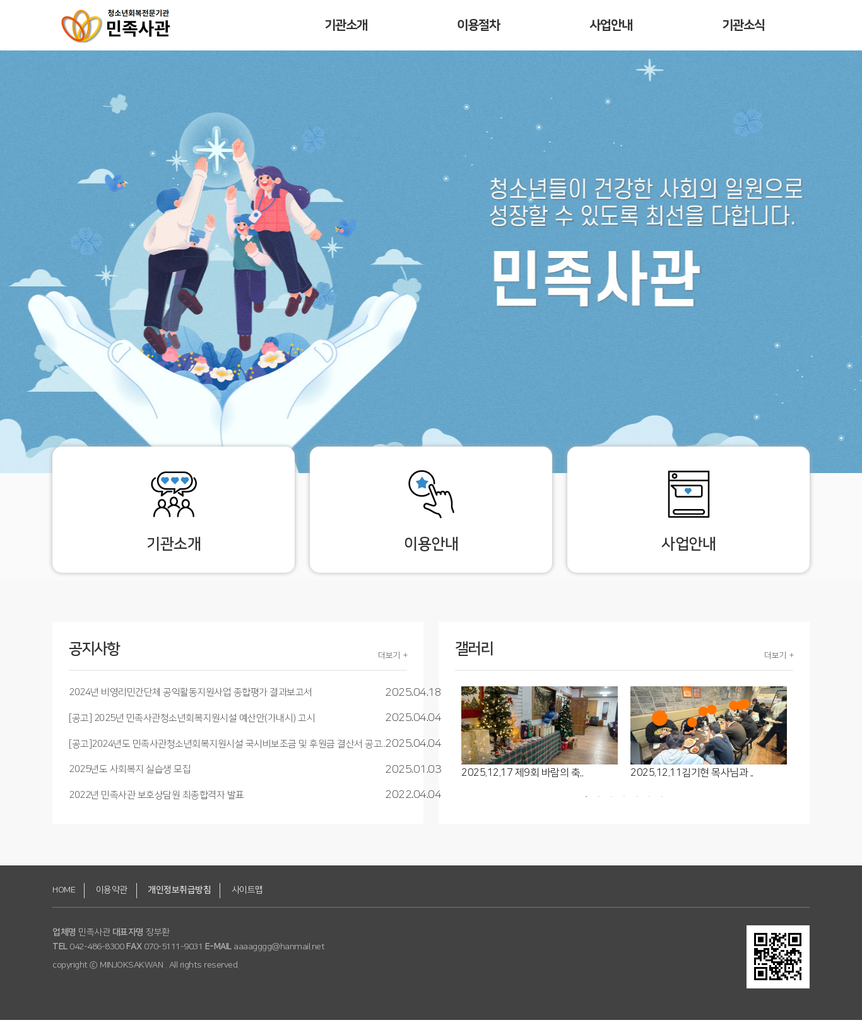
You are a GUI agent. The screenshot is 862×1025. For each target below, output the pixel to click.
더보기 (389, 659)
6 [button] (649, 801)
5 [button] (636, 801)
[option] (539, 738)
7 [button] (662, 801)
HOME (63, 894)
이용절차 (478, 25)
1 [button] (586, 801)
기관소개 (346, 25)
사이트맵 (247, 894)
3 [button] (611, 801)
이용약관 (111, 894)
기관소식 (743, 25)
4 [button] (624, 801)
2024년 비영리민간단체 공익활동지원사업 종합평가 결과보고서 (190, 697)
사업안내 (611, 25)
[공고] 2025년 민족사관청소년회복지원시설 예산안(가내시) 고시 (192, 723)
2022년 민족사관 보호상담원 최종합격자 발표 (156, 799)
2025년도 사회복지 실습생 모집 (130, 774)
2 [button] (599, 801)
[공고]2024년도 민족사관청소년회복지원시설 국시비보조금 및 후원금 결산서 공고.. (227, 748)
